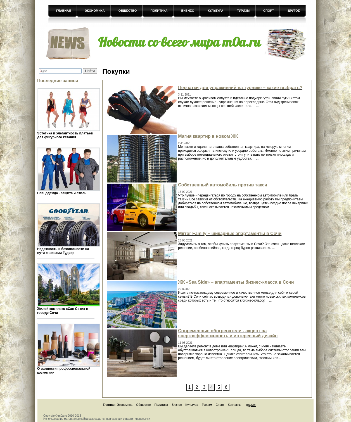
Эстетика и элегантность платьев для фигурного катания (65, 135)
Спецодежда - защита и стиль (61, 193)
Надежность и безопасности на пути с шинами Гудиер (63, 251)
